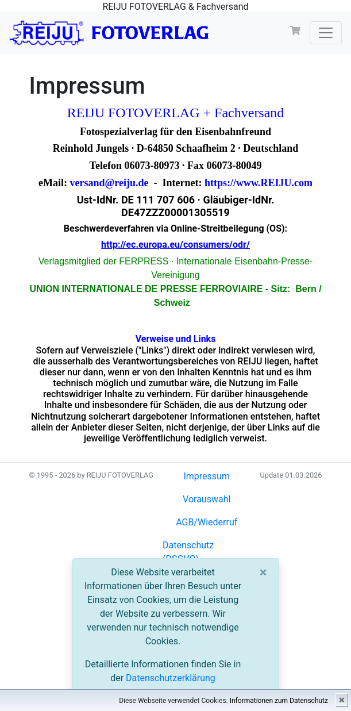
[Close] (263, 572)
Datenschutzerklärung (170, 677)
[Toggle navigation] (326, 32)
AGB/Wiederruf (206, 522)
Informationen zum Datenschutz (279, 701)
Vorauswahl (206, 499)
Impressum (206, 476)
